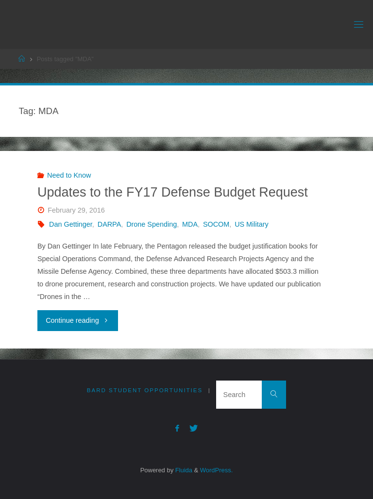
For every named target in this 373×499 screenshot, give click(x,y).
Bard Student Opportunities (145, 390)
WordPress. (216, 470)
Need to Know (69, 175)
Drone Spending (151, 224)
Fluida (182, 470)
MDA (190, 224)
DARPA (109, 224)
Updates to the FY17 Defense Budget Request (172, 192)
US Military (252, 224)
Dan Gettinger (70, 224)
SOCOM (216, 224)
